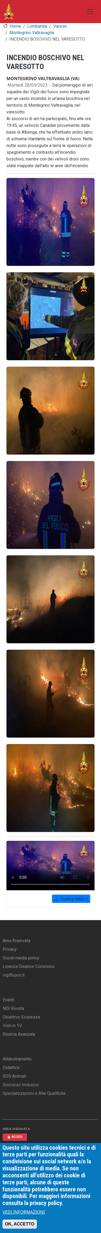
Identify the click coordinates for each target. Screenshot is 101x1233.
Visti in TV (12, 1025)
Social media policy (21, 957)
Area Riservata (16, 940)
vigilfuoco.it (14, 975)
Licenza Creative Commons (28, 966)
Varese (60, 26)
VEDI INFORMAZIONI (23, 1212)
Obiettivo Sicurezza (21, 1017)
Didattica (11, 1067)
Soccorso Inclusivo (21, 1084)
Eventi (8, 999)
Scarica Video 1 (71, 898)
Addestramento (17, 1059)
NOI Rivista (13, 1008)
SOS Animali (14, 1076)
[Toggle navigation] (90, 11)
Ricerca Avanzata (19, 1034)
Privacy (10, 949)
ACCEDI (14, 1137)
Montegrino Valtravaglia (31, 32)
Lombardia (37, 26)
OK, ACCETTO (19, 1224)
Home (15, 26)
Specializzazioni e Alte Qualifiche (34, 1093)
